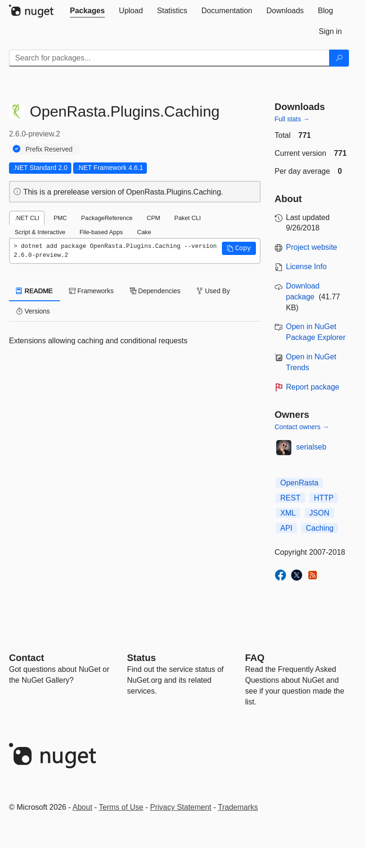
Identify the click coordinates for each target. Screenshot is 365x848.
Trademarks (238, 807)
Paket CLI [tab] (187, 217)
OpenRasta (299, 483)
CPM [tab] (153, 217)
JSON (319, 513)
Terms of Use (121, 807)
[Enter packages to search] (169, 58)
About (83, 807)
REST (290, 498)
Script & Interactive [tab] (40, 232)
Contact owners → (302, 427)
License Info (306, 267)
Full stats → (292, 119)
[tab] (87, 10)
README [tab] (34, 291)
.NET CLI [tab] (27, 217)
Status (141, 658)
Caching (320, 528)
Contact (26, 658)
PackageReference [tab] (107, 217)
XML (288, 513)
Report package (313, 387)
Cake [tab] (144, 232)
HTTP (324, 498)
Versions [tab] (33, 311)
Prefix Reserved (49, 149)
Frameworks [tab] (91, 291)
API (286, 528)
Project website (312, 247)
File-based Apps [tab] (101, 232)
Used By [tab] (213, 291)
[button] (239, 248)
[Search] (339, 58)
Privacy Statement (181, 807)
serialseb (311, 447)
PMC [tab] (60, 217)
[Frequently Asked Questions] (254, 658)
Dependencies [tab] (155, 291)
